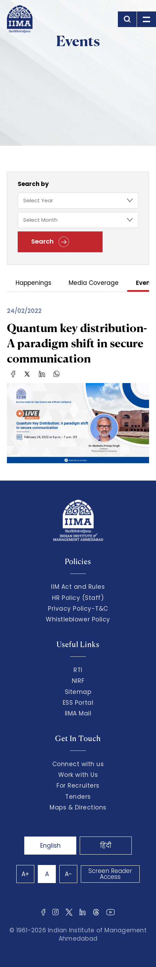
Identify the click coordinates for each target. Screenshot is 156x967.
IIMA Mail (78, 713)
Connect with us (78, 764)
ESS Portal (78, 702)
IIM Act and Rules (78, 587)
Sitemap (78, 692)
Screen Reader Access (110, 874)
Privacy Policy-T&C (78, 608)
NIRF (78, 681)
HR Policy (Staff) (78, 598)
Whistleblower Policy (78, 619)
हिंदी (106, 845)
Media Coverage (94, 283)
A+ (25, 874)
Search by (33, 184)
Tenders (78, 796)
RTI (78, 670)
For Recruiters (78, 785)
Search (50, 242)
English (50, 845)
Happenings (33, 283)
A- (68, 874)
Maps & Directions (78, 807)
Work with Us (78, 775)
